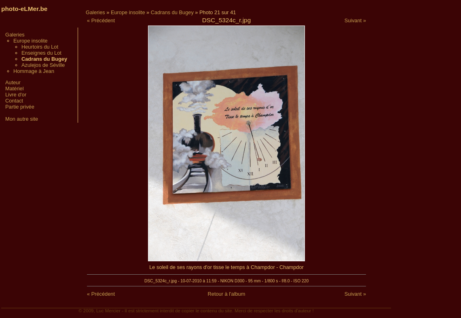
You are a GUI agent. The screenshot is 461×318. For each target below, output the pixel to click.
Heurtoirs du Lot (39, 47)
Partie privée (19, 107)
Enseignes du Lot (41, 53)
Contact (14, 101)
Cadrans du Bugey (172, 12)
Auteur (13, 82)
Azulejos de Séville (43, 65)
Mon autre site (21, 119)
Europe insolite (30, 41)
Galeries (15, 35)
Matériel (14, 88)
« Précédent (101, 20)
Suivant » (355, 20)
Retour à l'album (226, 294)
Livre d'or (15, 95)
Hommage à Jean (33, 71)
